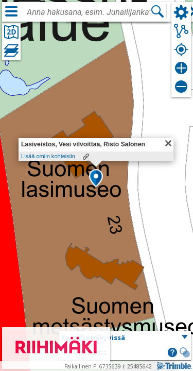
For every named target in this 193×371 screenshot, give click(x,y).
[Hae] (157, 11)
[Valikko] (11, 11)
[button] (96, 179)
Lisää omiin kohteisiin (48, 156)
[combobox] (88, 12)
